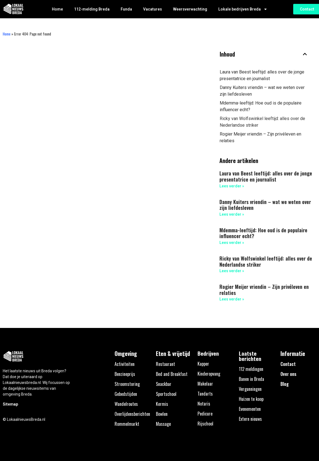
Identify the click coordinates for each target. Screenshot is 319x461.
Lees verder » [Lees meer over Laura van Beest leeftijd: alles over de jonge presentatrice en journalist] (231, 186)
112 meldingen (251, 369)
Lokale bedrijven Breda (242, 9)
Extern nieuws (250, 419)
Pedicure (205, 413)
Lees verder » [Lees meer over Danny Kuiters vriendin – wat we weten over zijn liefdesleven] (231, 214)
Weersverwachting (190, 9)
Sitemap (10, 404)
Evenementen (250, 409)
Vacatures (152, 9)
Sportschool (166, 394)
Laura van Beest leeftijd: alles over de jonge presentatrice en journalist (262, 75)
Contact (288, 364)
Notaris (204, 403)
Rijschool (205, 423)
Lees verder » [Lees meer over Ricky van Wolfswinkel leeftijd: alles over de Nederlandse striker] (231, 271)
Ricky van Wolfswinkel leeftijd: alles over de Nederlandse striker (262, 122)
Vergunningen (250, 389)
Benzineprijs (125, 374)
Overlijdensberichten (132, 414)
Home (57, 9)
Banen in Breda (251, 379)
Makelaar (205, 383)
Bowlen (162, 414)
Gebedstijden (126, 394)
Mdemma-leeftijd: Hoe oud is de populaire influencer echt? (261, 106)
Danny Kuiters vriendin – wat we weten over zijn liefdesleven (262, 91)
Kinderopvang (209, 373)
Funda (126, 9)
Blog (284, 384)
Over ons (288, 374)
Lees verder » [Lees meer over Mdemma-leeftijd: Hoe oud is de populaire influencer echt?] (231, 242)
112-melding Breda (92, 9)
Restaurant (165, 364)
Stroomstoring (127, 384)
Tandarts (205, 393)
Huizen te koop (251, 399)
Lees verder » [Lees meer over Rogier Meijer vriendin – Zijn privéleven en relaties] (231, 299)
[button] (305, 54)
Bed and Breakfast (172, 374)
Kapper (203, 363)
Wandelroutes (126, 404)
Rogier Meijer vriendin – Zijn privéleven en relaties (260, 137)
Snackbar (163, 384)
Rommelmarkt (127, 424)
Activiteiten (125, 364)
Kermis (162, 404)
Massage (163, 424)
